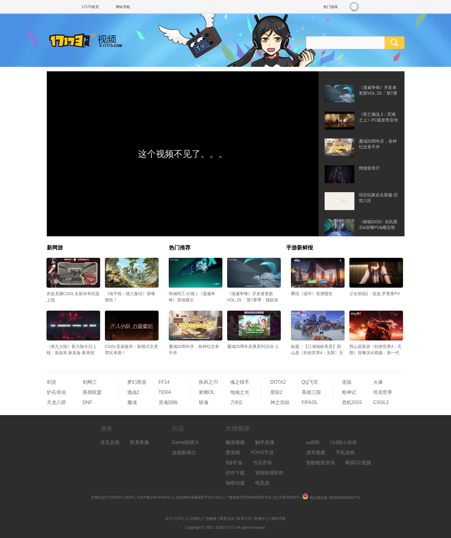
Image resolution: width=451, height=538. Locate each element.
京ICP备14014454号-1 (155, 497)
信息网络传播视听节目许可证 (199, 497)
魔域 (132, 402)
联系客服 (139, 442)
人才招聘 (192, 519)
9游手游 (234, 462)
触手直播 (264, 442)
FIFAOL (310, 402)
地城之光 (239, 392)
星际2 (276, 392)
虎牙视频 (315, 452)
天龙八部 (56, 402)
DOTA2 (278, 382)
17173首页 (90, 7)
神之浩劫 (279, 402)
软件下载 (235, 472)
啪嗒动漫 (235, 482)
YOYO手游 (262, 452)
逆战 (346, 382)
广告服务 (209, 519)
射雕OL (207, 392)
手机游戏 (345, 452)
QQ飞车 (310, 382)
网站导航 (123, 7)
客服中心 (261, 519)
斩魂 (203, 402)
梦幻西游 (136, 382)
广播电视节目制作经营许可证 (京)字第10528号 (262, 497)
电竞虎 (262, 482)
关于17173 (173, 519)
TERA (165, 392)
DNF (87, 402)
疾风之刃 (208, 382)
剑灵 (51, 382)
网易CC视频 (358, 462)
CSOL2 (381, 402)
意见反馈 (110, 442)
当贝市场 (262, 462)
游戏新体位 (184, 452)
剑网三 (90, 382)
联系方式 (244, 519)
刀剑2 (236, 402)
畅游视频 (235, 442)
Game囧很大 (185, 442)
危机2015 (352, 402)
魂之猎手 (239, 382)
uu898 (313, 442)
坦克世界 (382, 392)
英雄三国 (311, 392)
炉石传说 (56, 392)
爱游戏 (233, 452)
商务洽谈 (227, 519)
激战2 (133, 392)
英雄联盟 (92, 392)
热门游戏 (330, 7)
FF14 (164, 382)
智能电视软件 (269, 472)
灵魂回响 (168, 402)
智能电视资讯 (320, 462)
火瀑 (378, 382)
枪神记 (349, 392)
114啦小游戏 (343, 442)
